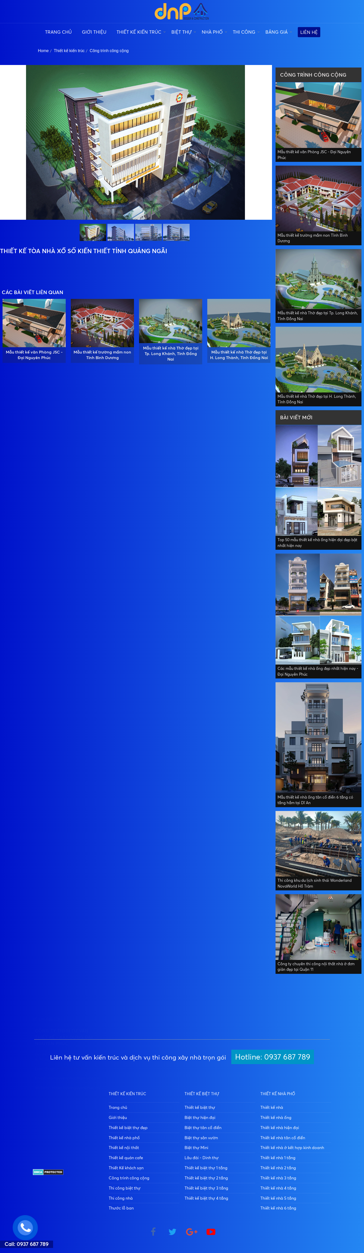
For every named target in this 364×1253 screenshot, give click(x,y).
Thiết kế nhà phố (124, 1137)
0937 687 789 (71, 1143)
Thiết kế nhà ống (275, 1117)
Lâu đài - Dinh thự (202, 1157)
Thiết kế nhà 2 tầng (278, 1167)
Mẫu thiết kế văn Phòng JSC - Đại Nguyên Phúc (34, 354)
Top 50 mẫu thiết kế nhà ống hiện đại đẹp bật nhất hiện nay (317, 542)
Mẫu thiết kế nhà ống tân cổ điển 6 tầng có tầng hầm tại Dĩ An (315, 800)
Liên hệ (309, 32)
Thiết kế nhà (271, 1107)
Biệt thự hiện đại (200, 1117)
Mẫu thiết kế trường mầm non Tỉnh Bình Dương (102, 354)
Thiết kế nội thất (124, 1147)
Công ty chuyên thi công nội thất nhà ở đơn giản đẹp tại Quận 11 (316, 966)
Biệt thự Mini (196, 1147)
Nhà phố (212, 32)
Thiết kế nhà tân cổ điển (282, 1137)
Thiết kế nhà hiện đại (279, 1127)
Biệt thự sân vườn (201, 1137)
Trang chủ (58, 32)
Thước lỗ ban (121, 1208)
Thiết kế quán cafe (126, 1157)
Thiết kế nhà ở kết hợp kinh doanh (292, 1147)
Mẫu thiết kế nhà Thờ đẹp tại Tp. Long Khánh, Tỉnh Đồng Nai (170, 353)
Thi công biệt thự (125, 1188)
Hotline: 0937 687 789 (272, 1056)
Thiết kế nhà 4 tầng (278, 1188)
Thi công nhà (121, 1198)
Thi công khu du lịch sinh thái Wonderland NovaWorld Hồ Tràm (315, 883)
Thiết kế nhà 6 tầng (278, 1208)
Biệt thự (181, 32)
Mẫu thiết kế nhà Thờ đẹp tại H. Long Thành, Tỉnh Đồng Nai (239, 354)
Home (43, 51)
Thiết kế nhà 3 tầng (278, 1177)
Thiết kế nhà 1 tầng (277, 1157)
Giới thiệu (94, 32)
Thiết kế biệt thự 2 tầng (206, 1177)
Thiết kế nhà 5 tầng (278, 1198)
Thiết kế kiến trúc (139, 32)
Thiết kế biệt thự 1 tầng (206, 1167)
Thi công (244, 32)
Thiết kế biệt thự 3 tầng (206, 1188)
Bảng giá (276, 32)
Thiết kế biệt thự (200, 1107)
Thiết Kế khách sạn (126, 1167)
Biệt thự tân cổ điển (203, 1127)
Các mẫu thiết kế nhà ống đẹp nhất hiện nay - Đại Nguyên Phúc (318, 671)
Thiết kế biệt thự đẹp (128, 1127)
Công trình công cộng (109, 51)
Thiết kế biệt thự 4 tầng (206, 1198)
